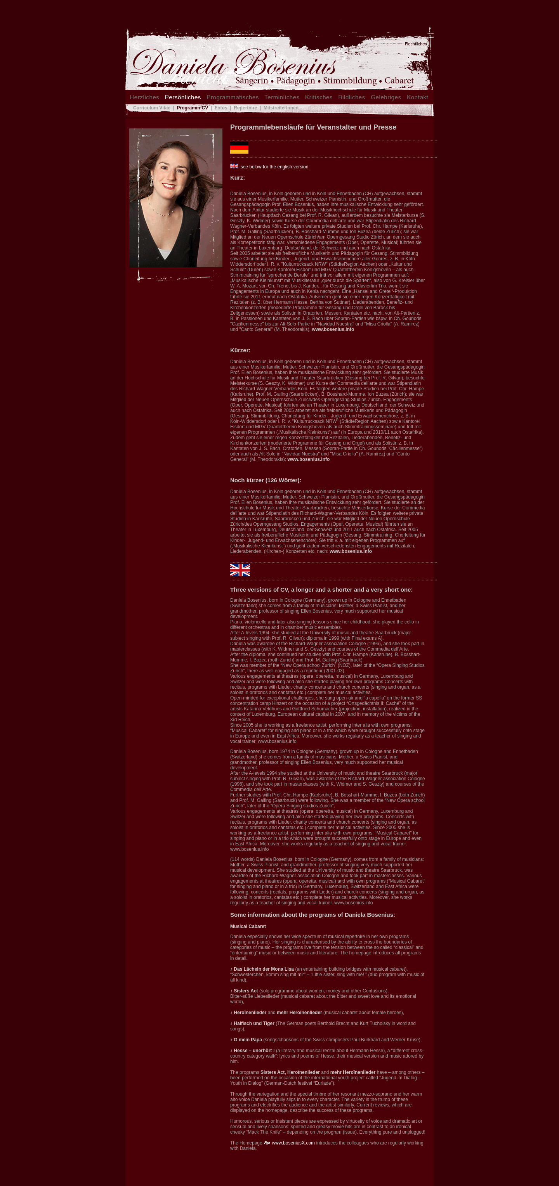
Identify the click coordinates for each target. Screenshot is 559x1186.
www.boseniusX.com (293, 1143)
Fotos (221, 108)
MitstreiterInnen (280, 108)
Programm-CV (192, 108)
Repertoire (245, 108)
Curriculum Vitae (151, 108)
